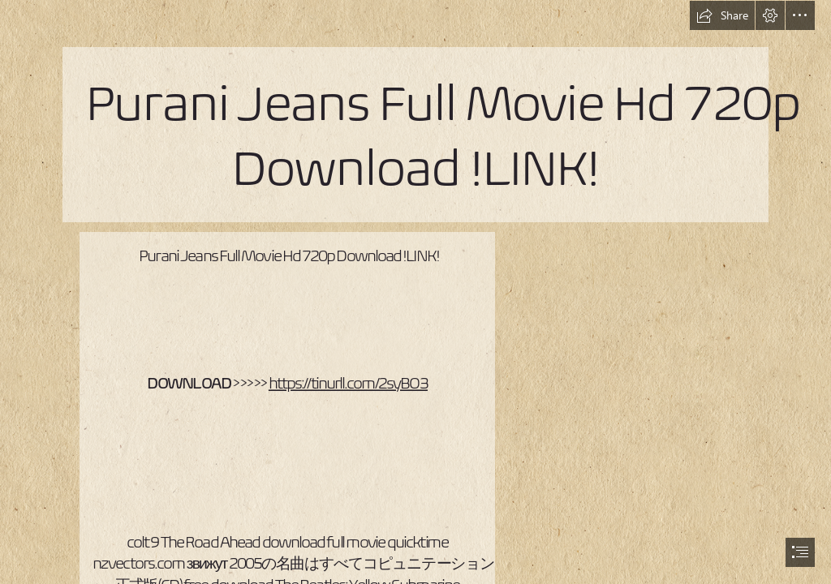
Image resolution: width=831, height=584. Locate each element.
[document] (415, 292)
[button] (722, 15)
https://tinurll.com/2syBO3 (347, 382)
